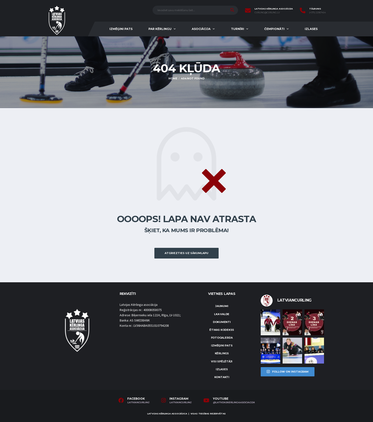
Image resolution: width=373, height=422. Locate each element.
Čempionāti (274, 29)
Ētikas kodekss (221, 329)
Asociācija (201, 29)
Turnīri (237, 29)
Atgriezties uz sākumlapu (186, 253)
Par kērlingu (160, 29)
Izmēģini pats (121, 29)
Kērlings (222, 353)
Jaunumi (221, 306)
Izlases (311, 29)
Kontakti (221, 377)
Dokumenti (222, 322)
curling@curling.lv (267, 12)
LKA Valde (221, 314)
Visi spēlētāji (221, 361)
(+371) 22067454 (317, 12)
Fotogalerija (222, 337)
